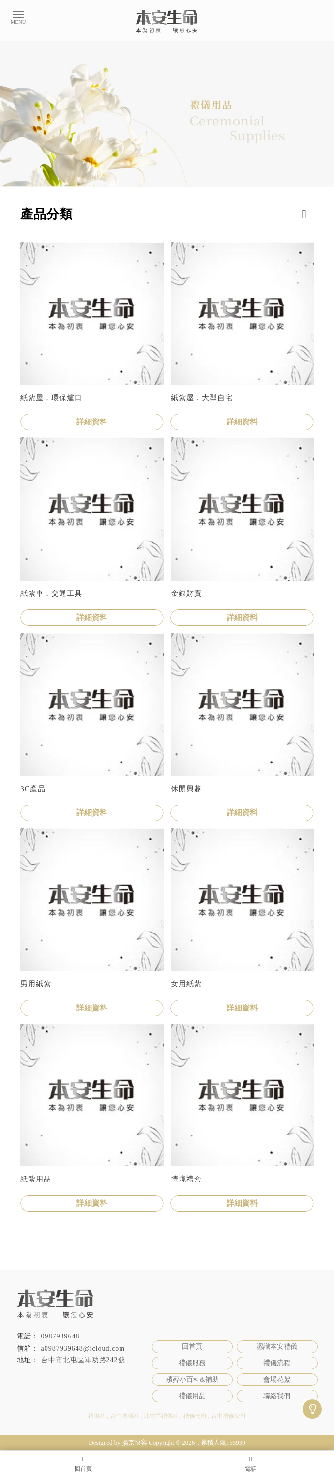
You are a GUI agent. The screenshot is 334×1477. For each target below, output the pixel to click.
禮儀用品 (192, 1395)
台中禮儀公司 (228, 1416)
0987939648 (60, 1336)
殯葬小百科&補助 (192, 1379)
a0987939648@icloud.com (83, 1348)
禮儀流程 (276, 1363)
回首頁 (192, 1346)
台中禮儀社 (124, 1416)
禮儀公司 (195, 1416)
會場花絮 (276, 1379)
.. (198, 1442)
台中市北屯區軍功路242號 (83, 1360)
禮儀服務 (192, 1363)
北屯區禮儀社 (161, 1416)
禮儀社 (97, 1416)
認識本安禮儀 (277, 1346)
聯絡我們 (276, 1395)
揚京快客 (134, 1442)
